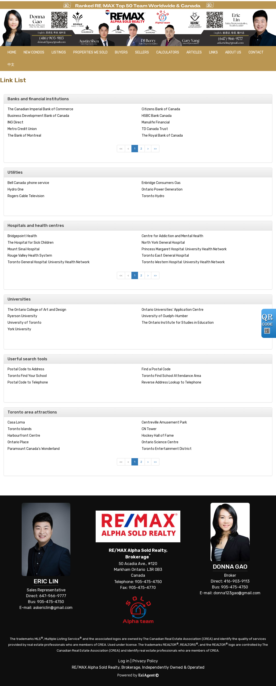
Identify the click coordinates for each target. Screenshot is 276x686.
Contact (256, 52)
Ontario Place (18, 442)
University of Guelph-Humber (165, 316)
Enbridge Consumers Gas (161, 183)
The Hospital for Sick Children (31, 243)
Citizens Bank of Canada (161, 109)
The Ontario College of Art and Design (37, 310)
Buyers (121, 52)
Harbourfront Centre (24, 436)
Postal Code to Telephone (28, 382)
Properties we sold (90, 52)
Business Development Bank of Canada (38, 116)
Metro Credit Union (22, 129)
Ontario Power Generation (162, 189)
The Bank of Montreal (24, 135)
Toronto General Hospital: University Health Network (49, 262)
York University (19, 329)
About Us (233, 52)
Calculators (167, 52)
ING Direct (15, 122)
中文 (11, 64)
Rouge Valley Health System (30, 255)
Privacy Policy (145, 661)
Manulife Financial (156, 122)
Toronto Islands (20, 429)
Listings (59, 52)
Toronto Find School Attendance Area (171, 376)
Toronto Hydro (153, 196)
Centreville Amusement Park (164, 422)
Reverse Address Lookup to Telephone (171, 382)
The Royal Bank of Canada (162, 135)
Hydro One (16, 189)
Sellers (142, 52)
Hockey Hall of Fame (158, 436)
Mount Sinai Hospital (23, 249)
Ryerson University (22, 316)
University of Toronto (24, 323)
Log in (123, 661)
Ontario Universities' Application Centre (172, 310)
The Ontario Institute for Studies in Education (178, 323)
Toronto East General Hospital (165, 255)
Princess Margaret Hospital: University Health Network (184, 249)
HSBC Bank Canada (157, 116)
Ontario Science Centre (160, 442)
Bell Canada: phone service (28, 183)
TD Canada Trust (155, 129)
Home (12, 52)
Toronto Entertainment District (167, 449)
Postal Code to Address (26, 369)
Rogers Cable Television (26, 196)
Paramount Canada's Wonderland (34, 449)
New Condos (34, 52)
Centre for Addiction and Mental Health (172, 236)
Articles (194, 52)
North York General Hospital (163, 243)
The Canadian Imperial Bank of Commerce (40, 109)
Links (213, 52)
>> (155, 148)
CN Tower (149, 429)
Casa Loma (16, 422)
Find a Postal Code (156, 369)
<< (121, 148)
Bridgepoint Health (22, 236)
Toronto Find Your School (27, 376)
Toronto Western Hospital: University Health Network (183, 262)
